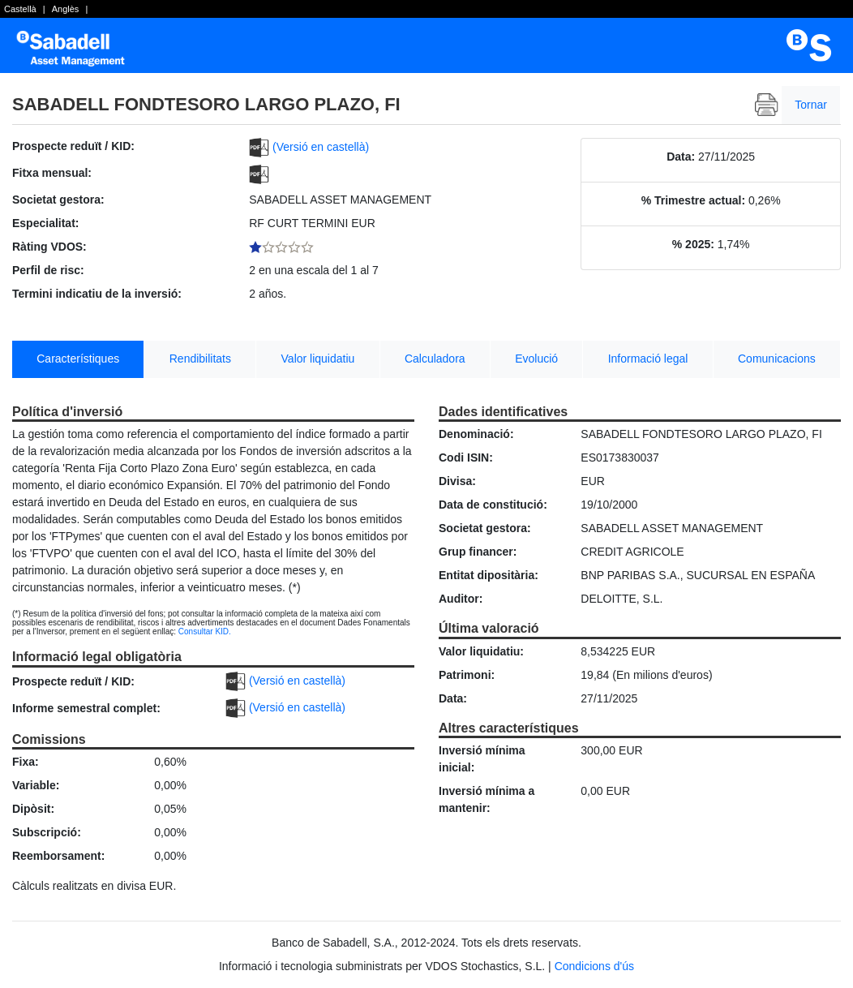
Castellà (20, 9)
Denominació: (476, 433)
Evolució (536, 358)
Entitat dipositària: (488, 575)
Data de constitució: (493, 504)
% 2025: (693, 244)
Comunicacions (777, 358)
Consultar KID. (204, 631)
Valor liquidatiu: (481, 651)
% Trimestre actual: (693, 200)
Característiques (77, 358)
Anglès (65, 9)
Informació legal (648, 358)
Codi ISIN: (466, 457)
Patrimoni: (467, 674)
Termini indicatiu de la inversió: (97, 293)
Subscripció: (46, 832)
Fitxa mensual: (52, 172)
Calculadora (435, 358)
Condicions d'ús (594, 966)
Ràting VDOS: (49, 246)
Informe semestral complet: (86, 708)
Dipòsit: (33, 808)
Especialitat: (45, 223)
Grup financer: (478, 551)
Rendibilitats (200, 358)
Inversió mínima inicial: (482, 759)
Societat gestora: (58, 199)
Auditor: (460, 598)
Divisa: (457, 481)
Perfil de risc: (48, 270)
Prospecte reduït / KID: (73, 146)
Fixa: (25, 761)
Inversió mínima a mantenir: (486, 799)
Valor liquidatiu (318, 358)
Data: (681, 156)
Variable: (35, 785)
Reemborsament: (58, 855)
